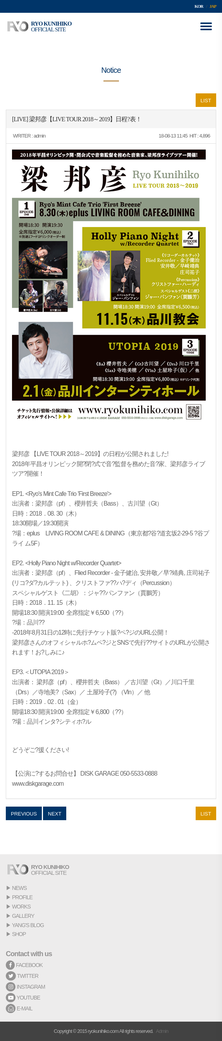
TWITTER (22, 976)
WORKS (21, 906)
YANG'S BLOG (28, 925)
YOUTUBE (23, 998)
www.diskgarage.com (38, 783)
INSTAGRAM (25, 987)
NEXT (55, 814)
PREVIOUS (24, 814)
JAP (213, 6)
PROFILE (22, 897)
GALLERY (23, 916)
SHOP (19, 934)
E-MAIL (19, 1008)
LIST (206, 100)
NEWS (19, 888)
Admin (162, 1031)
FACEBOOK (24, 965)
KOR (198, 6)
